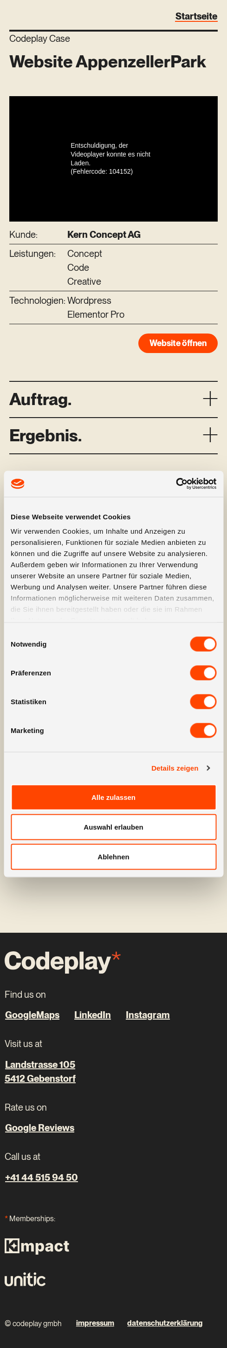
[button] (113, 399)
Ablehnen (113, 856)
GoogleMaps (32, 1015)
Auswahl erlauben (113, 827)
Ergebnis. (45, 435)
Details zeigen (174, 768)
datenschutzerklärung (164, 1323)
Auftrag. (40, 399)
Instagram (148, 1015)
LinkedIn (92, 1015)
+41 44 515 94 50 (41, 1177)
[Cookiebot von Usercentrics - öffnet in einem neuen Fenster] (175, 484)
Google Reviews (39, 1127)
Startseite (196, 16)
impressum (95, 1323)
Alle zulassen (113, 797)
